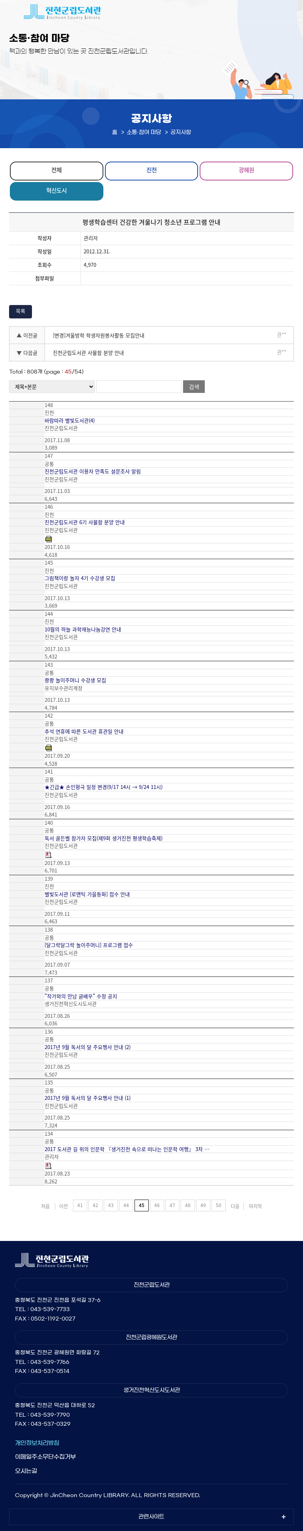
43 (111, 1205)
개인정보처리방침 (37, 1443)
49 (203, 1205)
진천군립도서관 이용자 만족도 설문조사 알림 (93, 471)
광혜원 (246, 170)
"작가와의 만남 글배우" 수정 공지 (81, 996)
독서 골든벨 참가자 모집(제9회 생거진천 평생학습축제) (104, 838)
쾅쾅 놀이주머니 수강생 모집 (75, 680)
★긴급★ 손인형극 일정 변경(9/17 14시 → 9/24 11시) (104, 787)
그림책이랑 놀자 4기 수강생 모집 (80, 578)
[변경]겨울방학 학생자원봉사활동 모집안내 (98, 335)
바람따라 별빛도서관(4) (70, 420)
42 (95, 1205)
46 (157, 1205)
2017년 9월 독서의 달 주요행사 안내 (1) (88, 1097)
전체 (56, 170)
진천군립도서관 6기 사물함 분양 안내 (85, 522)
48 (188, 1205)
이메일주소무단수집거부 (45, 1457)
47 (172, 1205)
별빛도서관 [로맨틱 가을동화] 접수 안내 (87, 894)
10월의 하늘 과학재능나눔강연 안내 (83, 629)
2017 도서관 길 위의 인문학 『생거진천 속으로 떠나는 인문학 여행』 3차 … (127, 1149)
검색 (194, 387)
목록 (20, 310)
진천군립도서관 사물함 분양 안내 (88, 352)
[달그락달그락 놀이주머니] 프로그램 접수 (89, 945)
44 (126, 1205)
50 (218, 1205)
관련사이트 (151, 1517)
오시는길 (26, 1471)
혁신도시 (56, 190)
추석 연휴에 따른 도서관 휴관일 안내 (84, 731)
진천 (151, 170)
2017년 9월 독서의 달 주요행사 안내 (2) (88, 1047)
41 (80, 1205)
